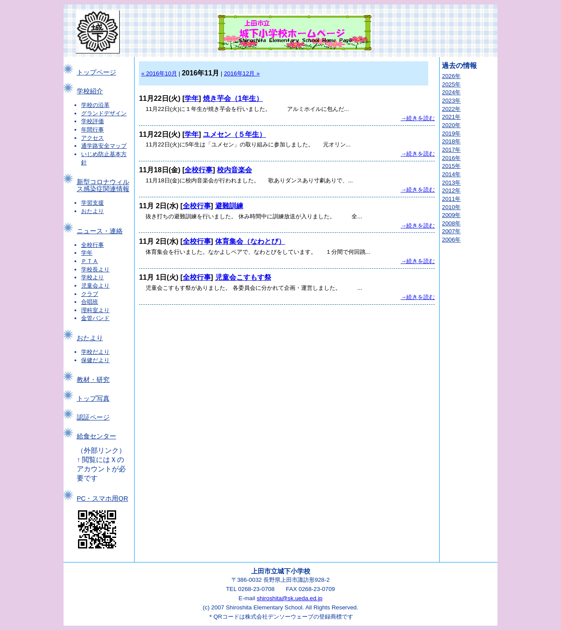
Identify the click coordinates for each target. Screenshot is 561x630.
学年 (86, 252)
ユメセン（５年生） (234, 134)
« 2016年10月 (159, 73)
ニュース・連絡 (100, 231)
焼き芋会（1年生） (233, 98)
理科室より (95, 310)
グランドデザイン (104, 113)
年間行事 (92, 129)
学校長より (95, 269)
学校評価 (92, 121)
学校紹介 (90, 91)
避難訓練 (229, 206)
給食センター (96, 436)
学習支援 (92, 202)
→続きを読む (418, 118)
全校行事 (92, 245)
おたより (92, 211)
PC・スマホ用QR (102, 498)
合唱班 (89, 302)
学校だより (95, 352)
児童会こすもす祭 (243, 277)
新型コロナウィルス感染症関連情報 (103, 185)
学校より (92, 277)
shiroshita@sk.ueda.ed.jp (290, 598)
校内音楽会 (234, 170)
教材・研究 (93, 379)
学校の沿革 (95, 105)
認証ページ (93, 417)
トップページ (96, 72)
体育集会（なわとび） (250, 241)
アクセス (92, 138)
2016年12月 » (242, 73)
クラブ (89, 294)
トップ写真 (93, 398)
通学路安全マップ (104, 145)
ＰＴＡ (89, 261)
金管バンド (95, 318)
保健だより (95, 360)
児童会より (95, 285)
